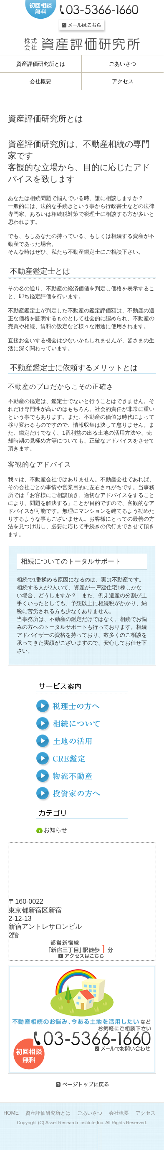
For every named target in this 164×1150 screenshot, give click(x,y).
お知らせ (55, 830)
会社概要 (119, 1113)
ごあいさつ (89, 1113)
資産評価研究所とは (48, 1113)
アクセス (146, 1113)
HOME (11, 1113)
